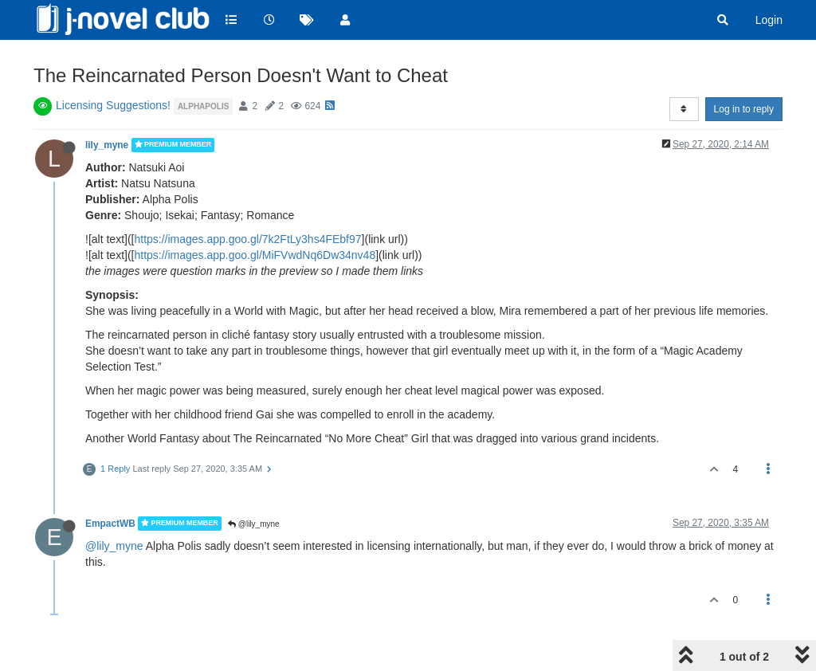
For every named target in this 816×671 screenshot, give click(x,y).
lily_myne (106, 145)
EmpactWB (110, 523)
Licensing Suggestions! (113, 105)
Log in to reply (744, 109)
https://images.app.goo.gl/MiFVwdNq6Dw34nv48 (254, 255)
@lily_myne (254, 524)
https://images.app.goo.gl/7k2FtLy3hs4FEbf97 (247, 239)
